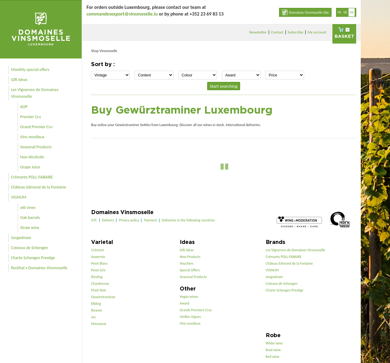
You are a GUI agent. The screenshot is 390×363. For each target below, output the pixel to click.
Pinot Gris (98, 270)
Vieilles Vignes (190, 317)
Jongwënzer (21, 237)
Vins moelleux (32, 136)
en (351, 12)
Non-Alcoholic (32, 157)
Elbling (96, 303)
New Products (190, 257)
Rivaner (96, 310)
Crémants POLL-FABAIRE (32, 177)
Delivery (108, 220)
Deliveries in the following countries (188, 220)
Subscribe (295, 32)
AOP (23, 106)
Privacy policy (129, 220)
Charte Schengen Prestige (33, 257)
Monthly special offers (30, 69)
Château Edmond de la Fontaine (38, 187)
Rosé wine (273, 350)
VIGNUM (18, 197)
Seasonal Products (35, 147)
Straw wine (29, 227)
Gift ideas (187, 250)
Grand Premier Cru (36, 126)
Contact (277, 32)
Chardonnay (100, 283)
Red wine (272, 356)
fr (339, 12)
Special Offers (190, 270)
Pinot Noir (98, 290)
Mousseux (98, 324)
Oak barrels (30, 217)
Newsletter (258, 32)
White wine (274, 343)
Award (184, 303)
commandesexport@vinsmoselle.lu (122, 14)
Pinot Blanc (99, 263)
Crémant (97, 250)
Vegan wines (189, 296)
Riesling (96, 277)
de (345, 12)
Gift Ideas (19, 79)
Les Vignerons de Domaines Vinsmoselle (34, 93)
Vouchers (186, 263)
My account (316, 32)
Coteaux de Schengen (29, 247)
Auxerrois (98, 257)
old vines (27, 207)
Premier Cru (30, 116)
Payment (150, 220)
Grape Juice (30, 167)
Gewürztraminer (103, 297)
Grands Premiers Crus (196, 310)
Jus (93, 317)
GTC (94, 220)
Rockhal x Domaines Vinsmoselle (39, 267)
